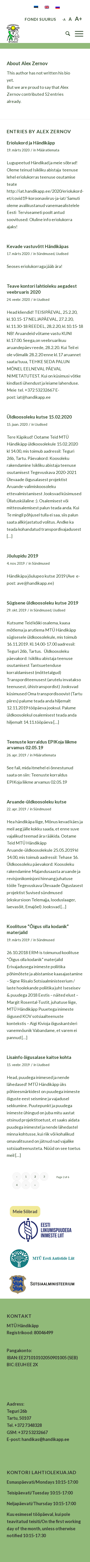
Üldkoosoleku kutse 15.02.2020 (39, 417)
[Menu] (76, 33)
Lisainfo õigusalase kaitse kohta (39, 1057)
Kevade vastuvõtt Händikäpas (38, 246)
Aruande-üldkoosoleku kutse (36, 801)
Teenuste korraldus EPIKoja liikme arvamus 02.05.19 (42, 744)
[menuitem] (65, 33)
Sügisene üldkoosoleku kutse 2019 (42, 603)
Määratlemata (48, 150)
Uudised (62, 254)
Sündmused (45, 254)
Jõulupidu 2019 (22, 555)
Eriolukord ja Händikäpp (31, 142)
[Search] (65, 33)
